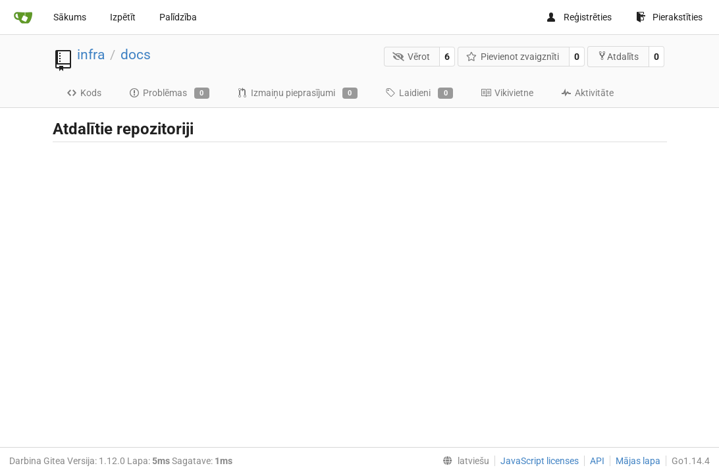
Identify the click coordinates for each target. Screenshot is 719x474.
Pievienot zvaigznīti (513, 56)
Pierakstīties (669, 17)
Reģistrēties (579, 17)
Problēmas (169, 93)
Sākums (69, 17)
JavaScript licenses (539, 461)
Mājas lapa (638, 461)
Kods (84, 93)
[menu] (463, 461)
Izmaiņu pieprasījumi (297, 93)
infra (91, 55)
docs (135, 55)
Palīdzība (178, 17)
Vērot (411, 56)
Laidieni (419, 93)
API (597, 461)
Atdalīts (618, 56)
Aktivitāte (587, 93)
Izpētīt (123, 17)
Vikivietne (507, 93)
